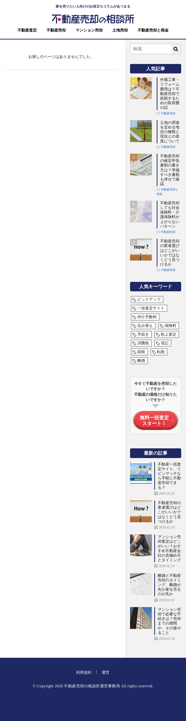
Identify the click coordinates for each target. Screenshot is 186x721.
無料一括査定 (154, 420)
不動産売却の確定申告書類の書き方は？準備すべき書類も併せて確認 (169, 170)
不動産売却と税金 (153, 30)
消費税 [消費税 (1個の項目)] (143, 343)
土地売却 (120, 30)
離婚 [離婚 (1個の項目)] (141, 360)
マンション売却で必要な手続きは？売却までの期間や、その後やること (169, 621)
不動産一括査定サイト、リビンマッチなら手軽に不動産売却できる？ (169, 476)
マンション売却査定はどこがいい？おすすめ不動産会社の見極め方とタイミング (169, 548)
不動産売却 (56, 30)
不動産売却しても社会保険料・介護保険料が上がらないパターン (169, 214)
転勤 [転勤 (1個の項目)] (161, 352)
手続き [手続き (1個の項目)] (143, 334)
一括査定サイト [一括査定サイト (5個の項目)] (150, 308)
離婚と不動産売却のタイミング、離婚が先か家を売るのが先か (169, 584)
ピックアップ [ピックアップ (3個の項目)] (149, 299)
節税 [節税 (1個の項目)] (141, 352)
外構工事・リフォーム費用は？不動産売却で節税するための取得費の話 (169, 94)
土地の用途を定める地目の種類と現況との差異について (169, 131)
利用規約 (84, 672)
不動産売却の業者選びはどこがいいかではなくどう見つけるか (169, 252)
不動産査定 (27, 30)
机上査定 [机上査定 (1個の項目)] (168, 334)
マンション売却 (89, 30)
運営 (105, 672)
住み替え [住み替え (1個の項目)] (145, 326)
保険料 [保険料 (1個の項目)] (170, 326)
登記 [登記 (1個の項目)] (165, 343)
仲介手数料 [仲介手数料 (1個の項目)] (147, 317)
